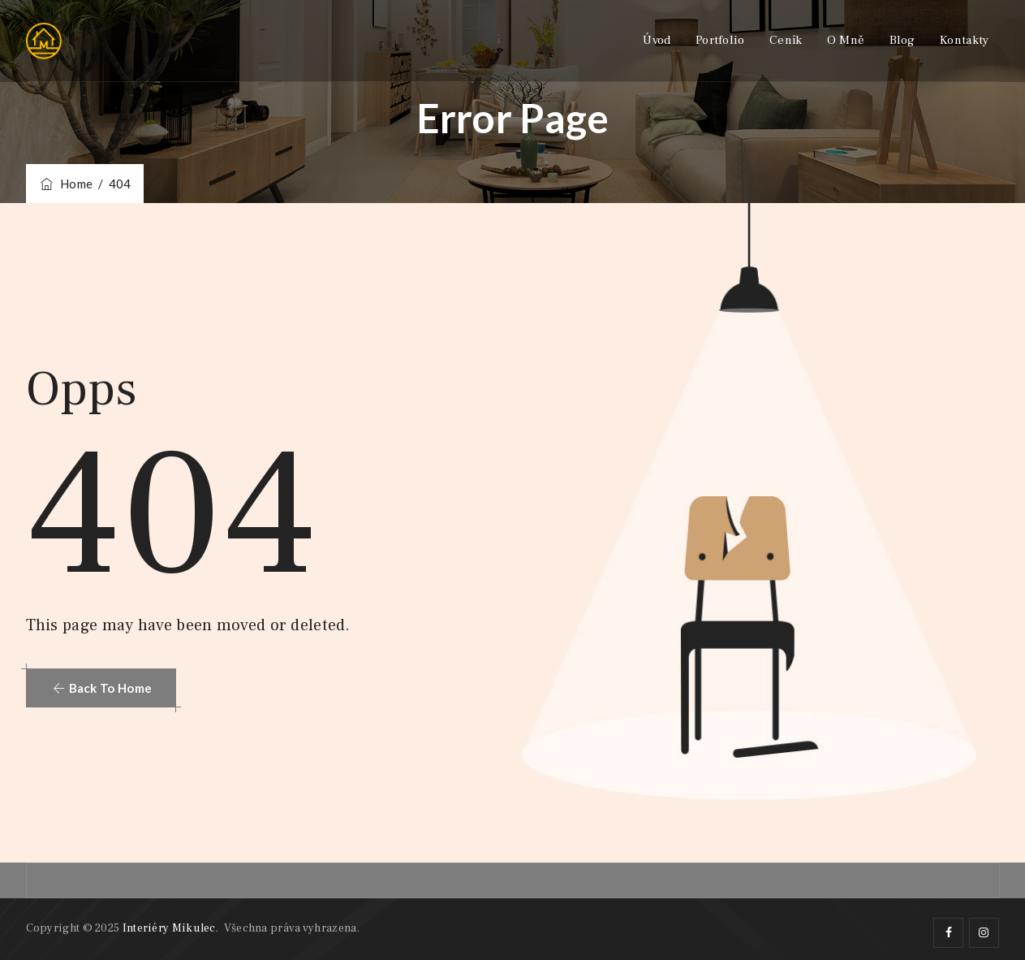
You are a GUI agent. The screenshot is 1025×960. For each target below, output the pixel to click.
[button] (101, 687)
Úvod (656, 40)
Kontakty (964, 40)
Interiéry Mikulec (169, 928)
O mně (846, 40)
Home (65, 183)
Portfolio (720, 40)
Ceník (786, 40)
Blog (902, 40)
